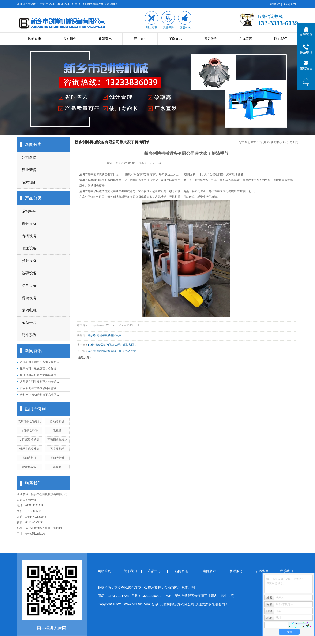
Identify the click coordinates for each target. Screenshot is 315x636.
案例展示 (175, 38)
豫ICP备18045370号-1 (130, 587)
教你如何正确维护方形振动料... (39, 362)
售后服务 (210, 38)
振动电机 (29, 310)
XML (293, 4)
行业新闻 (29, 170)
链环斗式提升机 (29, 448)
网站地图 (275, 4)
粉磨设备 (29, 298)
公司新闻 (29, 157)
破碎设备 (29, 273)
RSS (286, 4)
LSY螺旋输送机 (29, 439)
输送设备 (29, 248)
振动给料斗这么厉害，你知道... (39, 368)
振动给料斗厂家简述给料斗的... (39, 375)
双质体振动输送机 (29, 421)
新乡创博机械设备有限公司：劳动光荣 (112, 351)
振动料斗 (29, 211)
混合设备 (29, 285)
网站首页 (34, 38)
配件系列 (29, 335)
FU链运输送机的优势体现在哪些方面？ (112, 345)
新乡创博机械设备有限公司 (124, 197)
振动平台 (29, 323)
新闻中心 (276, 142)
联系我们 (280, 38)
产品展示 (140, 38)
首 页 (262, 142)
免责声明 (188, 587)
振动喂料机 (29, 457)
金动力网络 (173, 587)
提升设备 (29, 261)
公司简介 (69, 38)
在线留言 (245, 38)
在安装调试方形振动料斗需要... (39, 388)
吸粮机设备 (29, 467)
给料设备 (29, 236)
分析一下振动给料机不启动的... (39, 394)
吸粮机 (57, 430)
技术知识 (29, 182)
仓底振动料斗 (29, 430)
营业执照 (227, 596)
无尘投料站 (57, 448)
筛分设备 (29, 223)
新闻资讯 (105, 38)
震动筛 (57, 467)
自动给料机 (57, 421)
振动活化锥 (57, 457)
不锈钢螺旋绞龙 (57, 439)
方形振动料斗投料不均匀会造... (39, 381)
